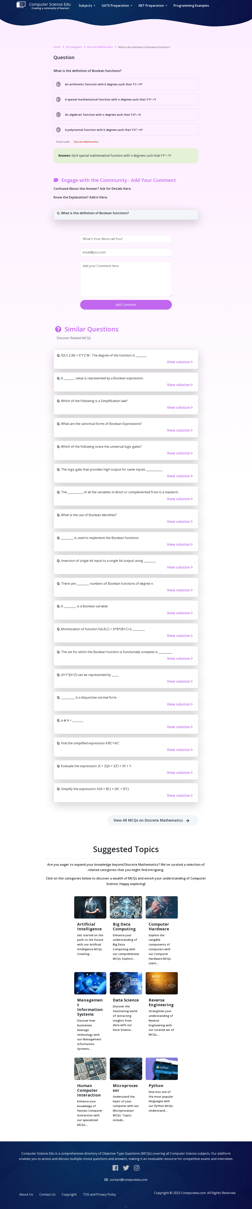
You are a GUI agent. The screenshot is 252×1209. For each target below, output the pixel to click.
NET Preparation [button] (152, 5)
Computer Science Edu (43, 5)
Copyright (69, 1194)
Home (57, 47)
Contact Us (47, 1194)
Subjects (86, 5)
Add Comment (126, 304)
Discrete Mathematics (100, 47)
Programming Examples (191, 5)
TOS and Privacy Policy (99, 1194)
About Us (26, 1194)
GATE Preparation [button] (116, 5)
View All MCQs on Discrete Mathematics (152, 820)
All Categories (74, 47)
